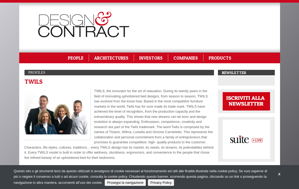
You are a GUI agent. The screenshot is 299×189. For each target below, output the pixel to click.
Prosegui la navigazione (125, 183)
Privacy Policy (161, 183)
